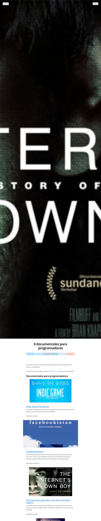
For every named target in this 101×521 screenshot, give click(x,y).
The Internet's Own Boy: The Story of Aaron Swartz (48, 501)
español (52, 350)
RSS (96, 3)
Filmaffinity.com (53, 371)
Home (6, 3)
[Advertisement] (50, 360)
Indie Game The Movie (37, 406)
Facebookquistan (35, 451)
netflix (56, 350)
